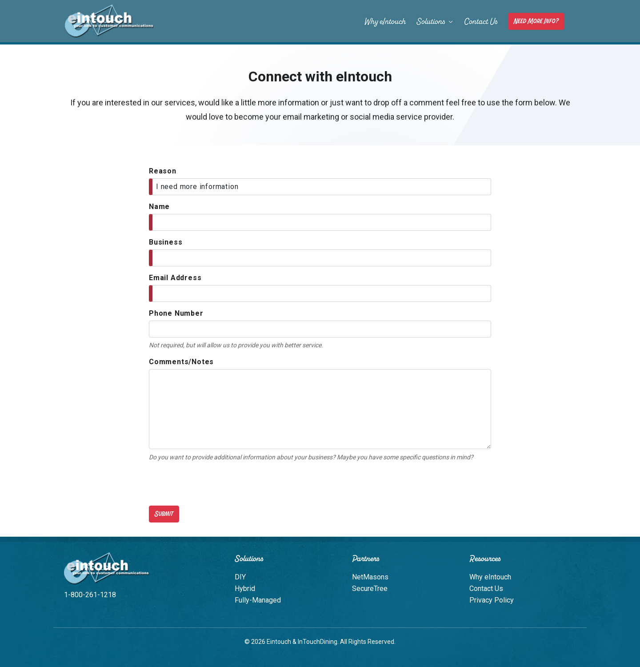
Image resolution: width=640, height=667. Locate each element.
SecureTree (370, 588)
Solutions (434, 21)
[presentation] (216, 483)
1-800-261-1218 (90, 595)
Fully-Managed (258, 600)
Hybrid (245, 588)
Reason (162, 171)
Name (159, 206)
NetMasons (370, 577)
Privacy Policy (491, 600)
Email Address (175, 277)
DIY (240, 577)
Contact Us (480, 21)
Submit (164, 513)
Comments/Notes (181, 362)
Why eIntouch (385, 21)
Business (165, 242)
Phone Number (176, 313)
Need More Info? (536, 21)
